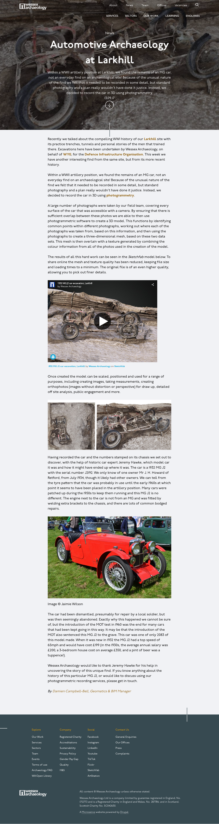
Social (91, 730)
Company (65, 730)
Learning (172, 16)
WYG (67, 154)
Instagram (93, 742)
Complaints (122, 754)
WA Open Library (42, 776)
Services (112, 16)
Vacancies (181, 5)
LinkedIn (93, 748)
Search (197, 5)
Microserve (88, 812)
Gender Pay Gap (69, 759)
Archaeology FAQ (42, 770)
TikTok (91, 759)
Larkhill (150, 139)
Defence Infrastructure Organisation (114, 154)
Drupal (124, 812)
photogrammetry (120, 195)
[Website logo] (33, 7)
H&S (62, 770)
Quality (64, 765)
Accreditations (68, 742)
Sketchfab (119, 366)
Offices (161, 5)
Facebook (93, 737)
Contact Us (122, 730)
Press (118, 748)
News (129, 5)
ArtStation (94, 776)
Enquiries (193, 16)
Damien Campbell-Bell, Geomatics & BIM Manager (92, 691)
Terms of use (39, 765)
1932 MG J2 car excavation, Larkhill (67, 366)
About (113, 5)
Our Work (151, 16)
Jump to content (109, 105)
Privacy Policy (68, 754)
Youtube (92, 754)
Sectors (131, 16)
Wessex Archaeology (100, 366)
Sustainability (68, 748)
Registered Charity (70, 737)
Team (145, 5)
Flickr (91, 765)
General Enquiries (125, 737)
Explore (36, 730)
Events (36, 759)
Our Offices (122, 742)
